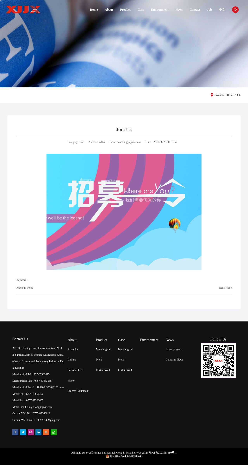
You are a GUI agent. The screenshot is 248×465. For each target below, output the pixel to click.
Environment (160, 9)
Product (125, 9)
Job (209, 9)
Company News (174, 359)
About (109, 9)
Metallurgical (103, 349)
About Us (73, 349)
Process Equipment (78, 390)
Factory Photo (75, 370)
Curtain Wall (103, 370)
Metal (99, 359)
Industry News (174, 349)
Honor (71, 380)
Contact (195, 9)
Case (141, 9)
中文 (222, 9)
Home (94, 9)
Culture (72, 359)
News (179, 9)
